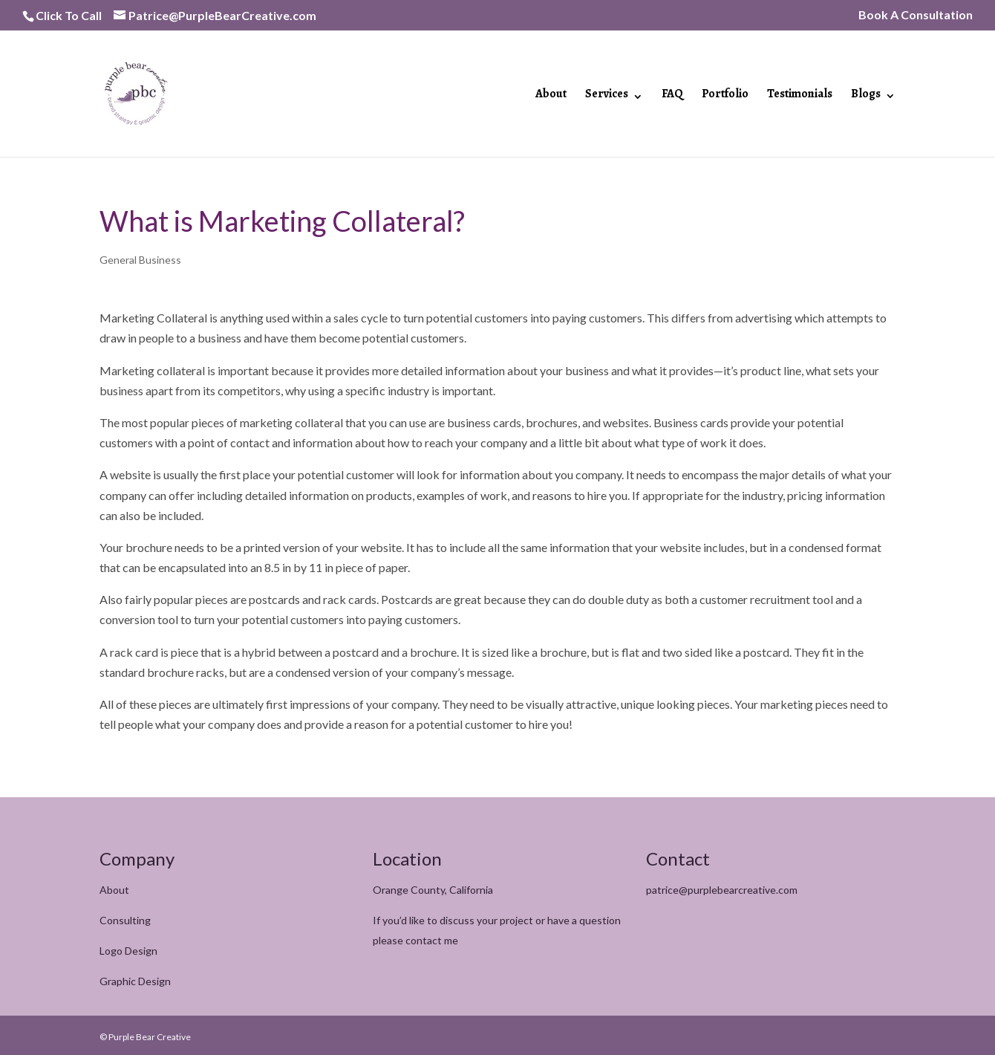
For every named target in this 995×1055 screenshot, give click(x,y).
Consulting (125, 920)
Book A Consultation (915, 15)
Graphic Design (135, 981)
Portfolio (725, 95)
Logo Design (128, 950)
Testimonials (799, 95)
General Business (140, 259)
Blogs (866, 95)
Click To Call (69, 15)
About (551, 95)
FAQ (672, 95)
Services (606, 95)
